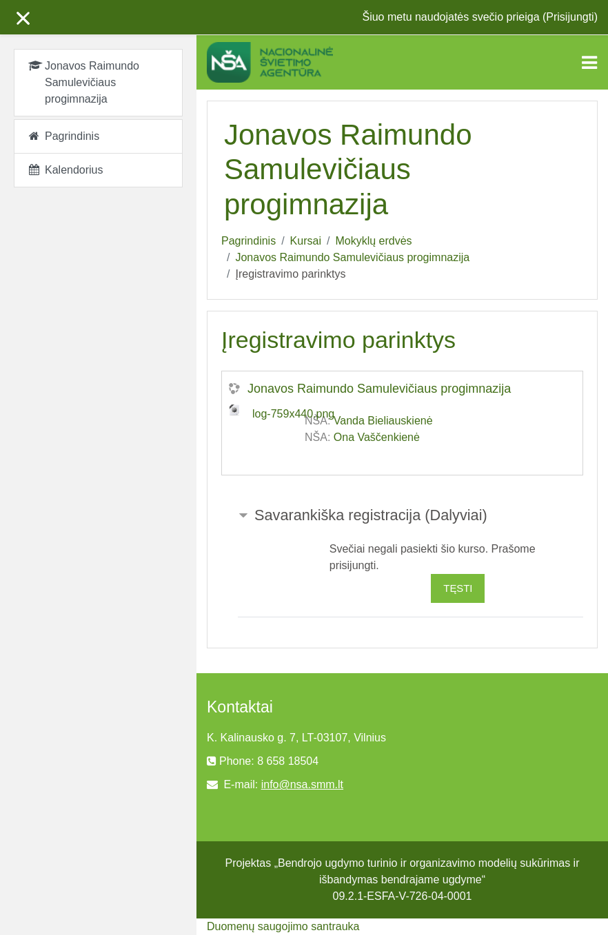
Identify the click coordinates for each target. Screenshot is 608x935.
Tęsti (457, 588)
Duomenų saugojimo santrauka (283, 926)
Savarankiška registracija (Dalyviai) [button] (370, 515)
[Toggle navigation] (589, 62)
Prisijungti (570, 17)
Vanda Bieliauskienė (383, 421)
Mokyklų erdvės (373, 241)
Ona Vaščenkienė (377, 437)
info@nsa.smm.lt (302, 784)
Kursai (305, 241)
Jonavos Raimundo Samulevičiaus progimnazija (352, 257)
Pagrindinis (248, 241)
